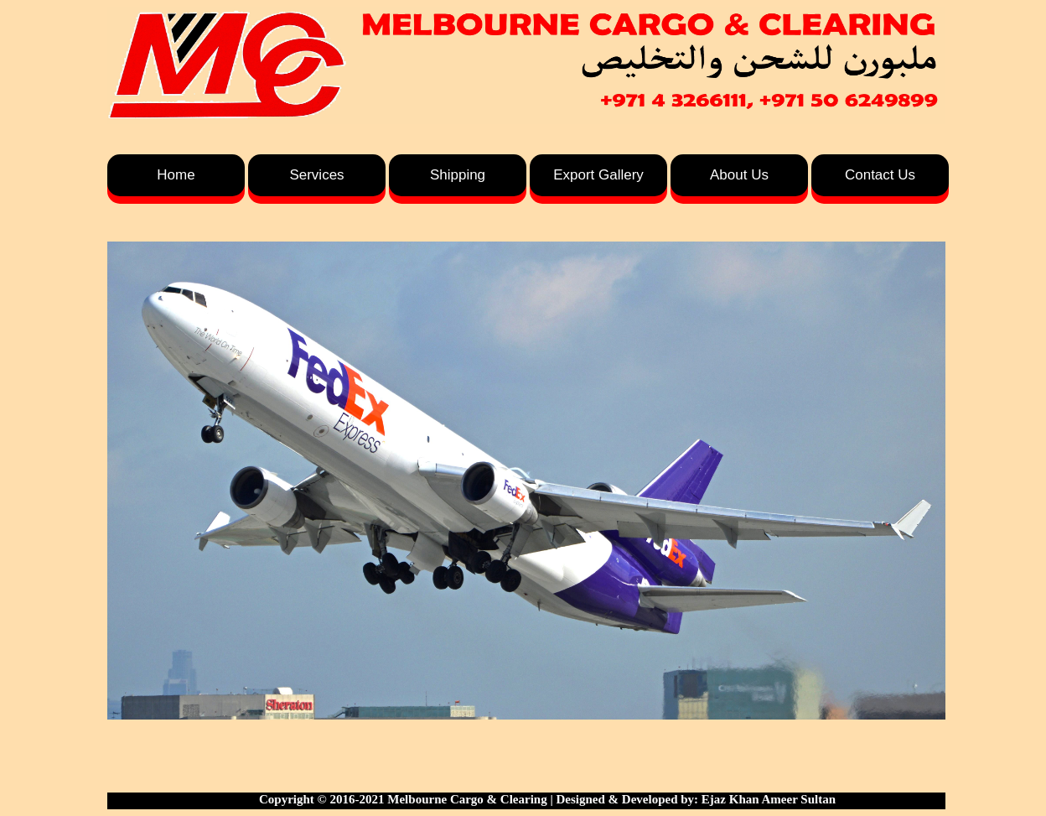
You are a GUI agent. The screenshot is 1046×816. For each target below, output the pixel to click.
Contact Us (880, 175)
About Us (739, 175)
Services (316, 175)
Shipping (457, 175)
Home (175, 175)
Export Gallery (598, 175)
